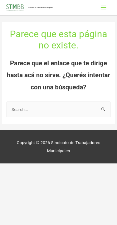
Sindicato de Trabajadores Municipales (40, 7)
